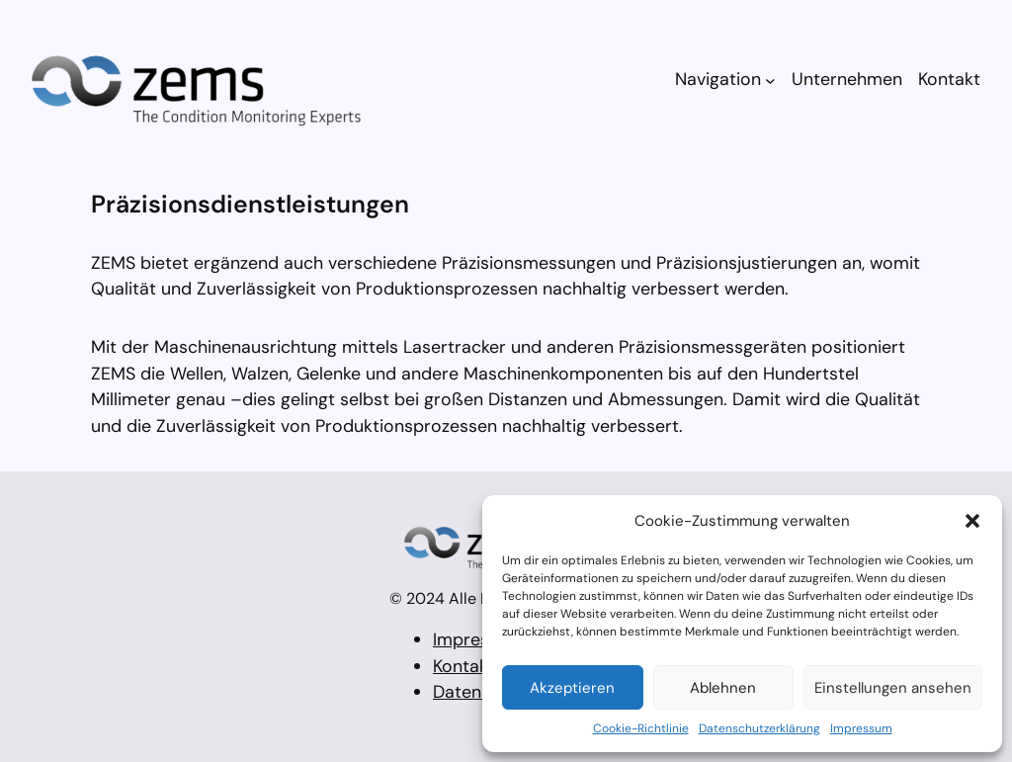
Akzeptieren (572, 688)
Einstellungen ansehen (892, 688)
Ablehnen (723, 688)
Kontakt (464, 666)
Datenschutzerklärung (759, 728)
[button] (972, 521)
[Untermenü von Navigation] (770, 79)
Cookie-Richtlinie (641, 728)
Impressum (861, 728)
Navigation (718, 79)
